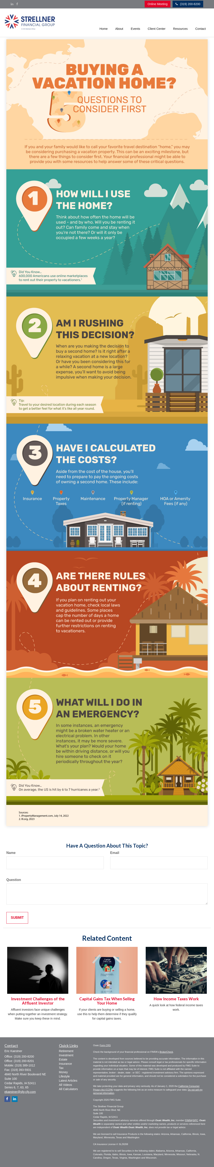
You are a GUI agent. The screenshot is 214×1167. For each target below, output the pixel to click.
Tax (61, 1068)
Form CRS (105, 1045)
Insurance (65, 1063)
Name (11, 853)
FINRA (188, 1120)
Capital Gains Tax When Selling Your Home (107, 1001)
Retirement (66, 1051)
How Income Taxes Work (176, 999)
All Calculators (68, 1089)
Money (63, 1072)
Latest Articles (68, 1080)
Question (13, 880)
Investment (66, 1055)
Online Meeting (157, 4)
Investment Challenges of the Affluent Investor (38, 1001)
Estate (63, 1059)
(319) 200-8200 (188, 4)
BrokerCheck (166, 1052)
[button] (119, 22)
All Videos (65, 1085)
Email (114, 853)
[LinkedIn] (12, 4)
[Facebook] (17, 4)
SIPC (195, 1120)
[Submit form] (17, 918)
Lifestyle (64, 1076)
